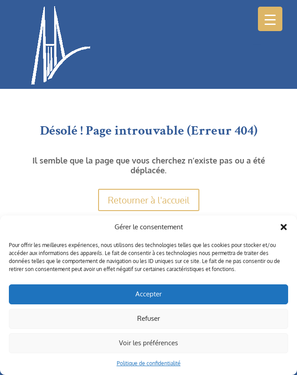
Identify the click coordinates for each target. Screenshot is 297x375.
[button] (283, 227)
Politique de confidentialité (149, 363)
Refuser (148, 318)
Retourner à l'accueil (149, 200)
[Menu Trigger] (270, 19)
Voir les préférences (148, 343)
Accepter (148, 294)
